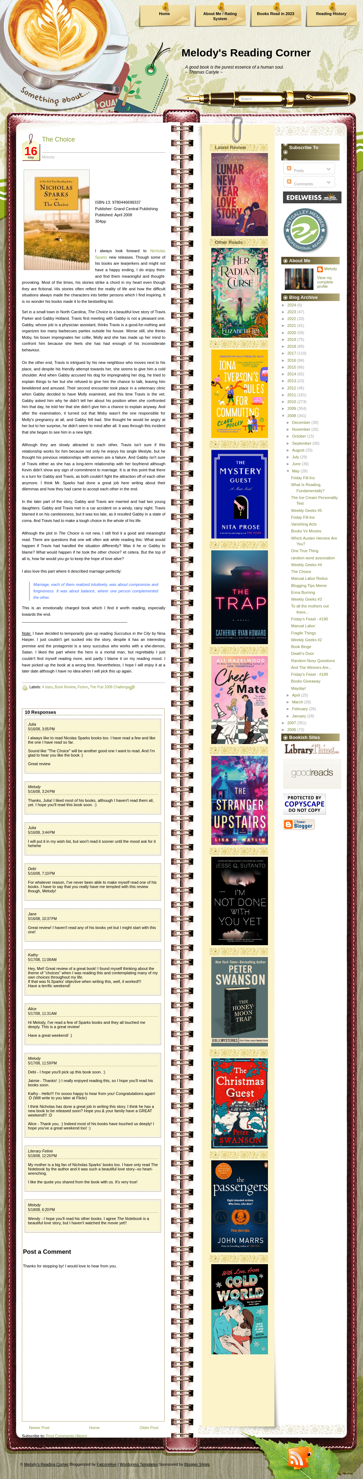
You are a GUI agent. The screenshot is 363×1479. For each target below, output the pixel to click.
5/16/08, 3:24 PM (41, 792)
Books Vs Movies (306, 531)
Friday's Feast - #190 (309, 619)
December (301, 422)
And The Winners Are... (311, 667)
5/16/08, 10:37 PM (42, 919)
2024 (292, 305)
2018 (292, 346)
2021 (292, 325)
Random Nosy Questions (313, 660)
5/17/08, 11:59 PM (42, 1063)
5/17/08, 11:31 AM (42, 1014)
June (297, 464)
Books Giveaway (305, 681)
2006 (292, 729)
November (301, 429)
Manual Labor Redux (309, 578)
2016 (292, 360)
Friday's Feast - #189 (309, 674)
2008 (292, 415)
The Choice (58, 139)
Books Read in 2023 (275, 13)
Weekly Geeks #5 (306, 510)
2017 (292, 353)
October (299, 436)
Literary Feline (40, 1151)
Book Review (65, 687)
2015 (292, 367)
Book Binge (301, 646)
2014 (292, 374)
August (298, 450)
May (296, 471)
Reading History (331, 13)
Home (164, 13)
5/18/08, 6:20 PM (41, 1210)
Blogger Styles (197, 1464)
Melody (34, 787)
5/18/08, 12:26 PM (42, 1156)
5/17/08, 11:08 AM (42, 960)
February (300, 709)
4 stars (47, 687)
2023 (292, 312)
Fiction (82, 687)
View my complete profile (325, 282)
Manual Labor (303, 626)
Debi (32, 868)
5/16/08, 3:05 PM (41, 729)
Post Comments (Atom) (66, 1436)
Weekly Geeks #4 (306, 565)
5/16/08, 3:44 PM (41, 833)
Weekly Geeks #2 (306, 640)
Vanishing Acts (303, 524)
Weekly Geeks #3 (306, 599)
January (299, 716)
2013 (292, 381)
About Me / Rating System (220, 16)
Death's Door (302, 653)
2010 (292, 401)
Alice (32, 1009)
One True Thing (304, 551)
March (298, 702)
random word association (313, 558)
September (302, 443)
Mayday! (298, 688)
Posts (294, 170)
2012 (292, 388)
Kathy (33, 955)
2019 (292, 339)
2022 (292, 318)
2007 (292, 723)
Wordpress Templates (139, 1464)
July (296, 457)
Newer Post (39, 1427)
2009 (292, 408)
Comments (299, 184)
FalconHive (107, 1464)
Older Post (149, 1427)
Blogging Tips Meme (309, 585)
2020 (292, 333)
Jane (32, 914)
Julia (32, 724)
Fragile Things (303, 633)
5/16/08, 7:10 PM (41, 873)
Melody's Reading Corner (246, 53)
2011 (292, 395)
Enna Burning (303, 592)
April (296, 695)
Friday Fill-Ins (303, 478)
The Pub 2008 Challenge (110, 687)
